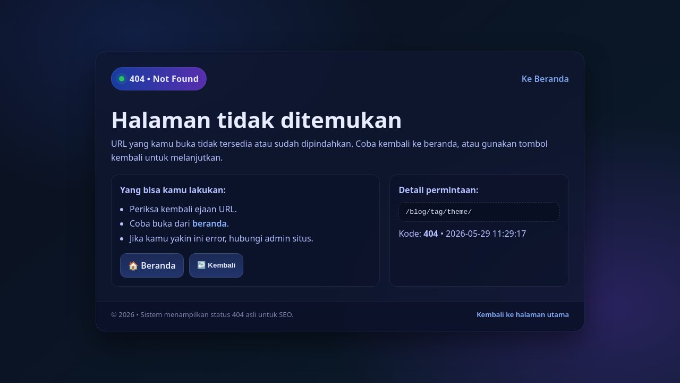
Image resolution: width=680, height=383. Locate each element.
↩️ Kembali (216, 265)
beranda (209, 223)
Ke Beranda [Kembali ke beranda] (545, 79)
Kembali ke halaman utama (523, 314)
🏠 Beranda (152, 265)
